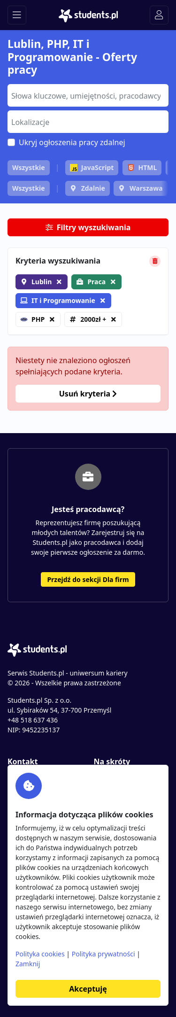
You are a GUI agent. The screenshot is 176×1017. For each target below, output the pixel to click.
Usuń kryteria (88, 393)
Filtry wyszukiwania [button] (88, 227)
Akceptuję (88, 989)
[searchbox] (86, 94)
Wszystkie (28, 167)
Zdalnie (93, 188)
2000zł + (93, 319)
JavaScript (92, 167)
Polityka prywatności (103, 953)
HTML (142, 167)
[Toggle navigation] (17, 15)
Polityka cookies (40, 953)
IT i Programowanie (57, 300)
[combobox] (88, 95)
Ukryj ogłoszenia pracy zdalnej (72, 142)
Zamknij (27, 963)
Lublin (41, 281)
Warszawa (146, 188)
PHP (32, 319)
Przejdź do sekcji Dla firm (88, 579)
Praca (96, 281)
